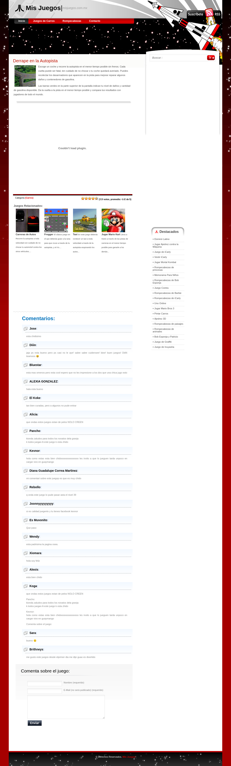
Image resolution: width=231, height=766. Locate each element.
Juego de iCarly (162, 252)
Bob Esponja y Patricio (166, 336)
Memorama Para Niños (166, 275)
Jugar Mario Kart (111, 234)
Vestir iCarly (160, 257)
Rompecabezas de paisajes (168, 324)
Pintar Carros (161, 313)
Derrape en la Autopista (35, 60)
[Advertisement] (93, 37)
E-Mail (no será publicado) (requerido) (83, 690)
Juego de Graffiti (163, 342)
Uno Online (160, 303)
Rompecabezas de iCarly (167, 298)
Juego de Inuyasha (164, 347)
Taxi (75, 234)
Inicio (22, 20)
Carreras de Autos (26, 234)
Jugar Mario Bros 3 (164, 308)
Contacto (94, 20)
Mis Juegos (43, 7)
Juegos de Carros (44, 20)
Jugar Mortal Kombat (165, 262)
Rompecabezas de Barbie (167, 293)
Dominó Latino (162, 239)
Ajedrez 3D (160, 318)
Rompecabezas (72, 20)
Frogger (48, 234)
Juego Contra (161, 288)
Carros (29, 198)
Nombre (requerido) (74, 682)
